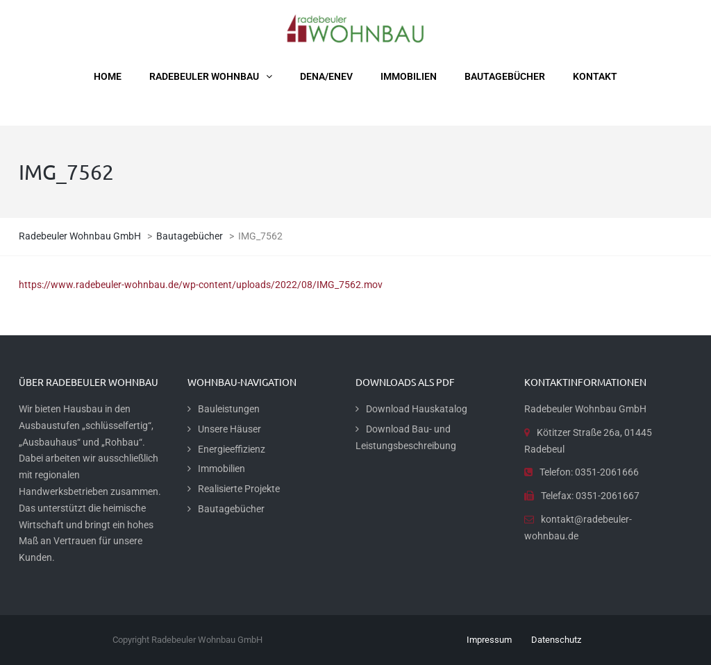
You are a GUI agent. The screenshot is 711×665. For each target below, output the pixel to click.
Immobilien (221, 468)
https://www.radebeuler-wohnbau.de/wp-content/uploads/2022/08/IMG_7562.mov (201, 284)
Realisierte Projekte (239, 488)
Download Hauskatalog (416, 408)
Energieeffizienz (231, 449)
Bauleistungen (229, 408)
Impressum (489, 639)
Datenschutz (556, 639)
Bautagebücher (231, 508)
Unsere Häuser (229, 429)
